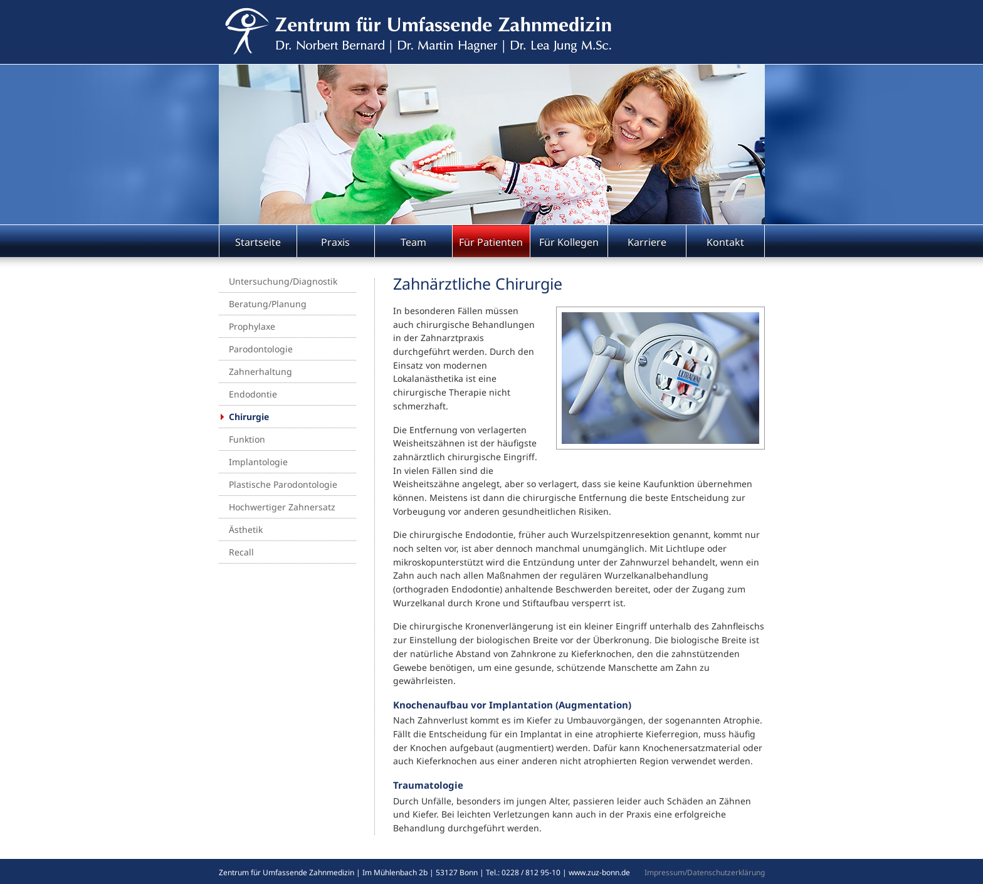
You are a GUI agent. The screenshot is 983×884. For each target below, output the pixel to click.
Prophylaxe (252, 326)
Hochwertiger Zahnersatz (282, 507)
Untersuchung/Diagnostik (283, 281)
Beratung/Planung (268, 304)
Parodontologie (261, 349)
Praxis (335, 242)
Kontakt (725, 242)
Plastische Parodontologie (283, 484)
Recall (241, 552)
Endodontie (253, 394)
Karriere (647, 242)
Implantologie (258, 462)
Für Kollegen (569, 242)
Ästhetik (246, 529)
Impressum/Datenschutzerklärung (704, 872)
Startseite (258, 242)
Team (413, 242)
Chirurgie (249, 417)
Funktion (247, 439)
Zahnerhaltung (260, 371)
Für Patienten (491, 242)
